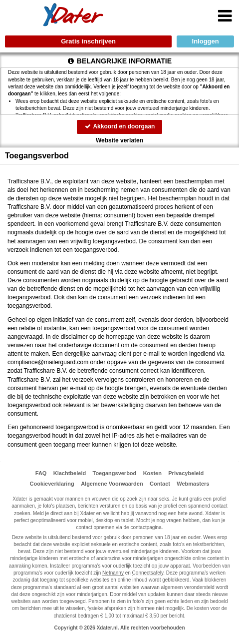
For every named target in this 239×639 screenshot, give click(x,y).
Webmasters (193, 484)
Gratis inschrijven (88, 41)
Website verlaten (119, 140)
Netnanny (113, 573)
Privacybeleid (186, 473)
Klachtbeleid (69, 473)
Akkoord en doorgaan (119, 126)
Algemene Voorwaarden (112, 484)
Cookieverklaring (52, 484)
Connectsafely (148, 573)
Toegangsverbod (115, 473)
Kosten (152, 473)
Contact (160, 484)
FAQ (41, 473)
